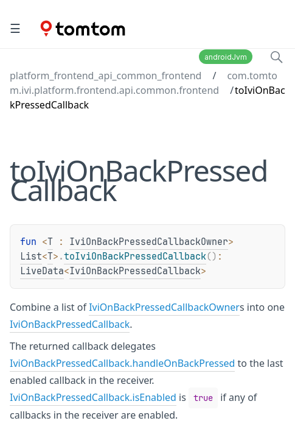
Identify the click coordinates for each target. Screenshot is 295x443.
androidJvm (225, 57)
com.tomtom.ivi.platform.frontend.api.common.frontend (143, 83)
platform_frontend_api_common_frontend (105, 75)
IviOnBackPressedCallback (135, 271)
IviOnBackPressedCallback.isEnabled (93, 397)
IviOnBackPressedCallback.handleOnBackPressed (122, 363)
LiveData (42, 271)
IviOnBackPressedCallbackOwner (148, 242)
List (31, 256)
